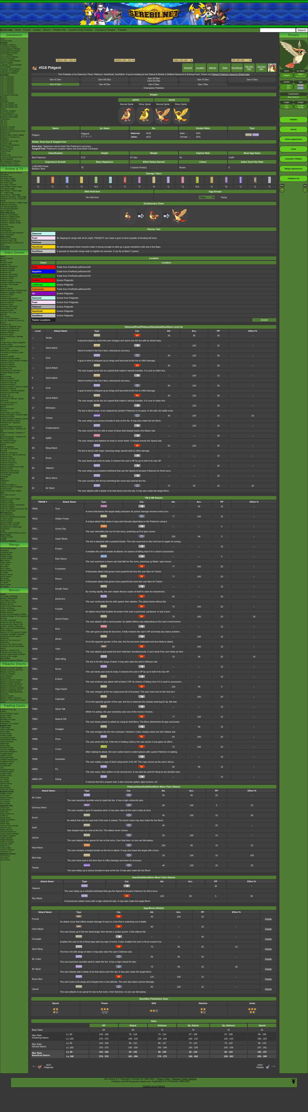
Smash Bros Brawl (7, 443)
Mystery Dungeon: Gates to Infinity (14, 387)
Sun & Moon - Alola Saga (10, 195)
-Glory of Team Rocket (9, 826)
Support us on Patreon (154, 1086)
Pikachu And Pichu (7, 672)
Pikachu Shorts (14, 664)
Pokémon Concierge (8, 239)
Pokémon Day (6, 143)
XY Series (4, 583)
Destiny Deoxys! (6, 612)
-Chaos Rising (6, 734)
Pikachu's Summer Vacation (11, 668)
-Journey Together (7, 750)
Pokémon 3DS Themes (9, 525)
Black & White (5, 377)
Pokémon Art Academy (9, 351)
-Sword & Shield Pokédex (10, 61)
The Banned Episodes (9, 209)
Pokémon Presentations (9, 145)
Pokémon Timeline (7, 127)
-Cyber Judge (5, 848)
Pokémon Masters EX (9, 276)
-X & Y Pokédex (6, 55)
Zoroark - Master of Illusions (11, 626)
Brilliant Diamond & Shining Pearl (13, 290)
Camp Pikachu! (6, 676)
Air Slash (50, 488)
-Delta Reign (5, 728)
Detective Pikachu (7, 333)
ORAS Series (5, 585)
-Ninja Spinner (6, 810)
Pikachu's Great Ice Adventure (12, 688)
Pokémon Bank (6, 345)
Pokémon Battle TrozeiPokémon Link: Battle (13, 348)
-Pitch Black (5, 732)
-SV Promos (5, 796)
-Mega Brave (5, 818)
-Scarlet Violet (5, 774)
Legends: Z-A (5, 264)
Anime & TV (14, 168)
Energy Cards (5, 718)
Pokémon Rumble (7, 417)
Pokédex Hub (59, 30)
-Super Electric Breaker (9, 834)
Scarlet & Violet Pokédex (80, 30)
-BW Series (4, 782)
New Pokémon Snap (8, 308)
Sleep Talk (60, 709)
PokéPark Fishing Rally (9, 473)
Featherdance (52, 428)
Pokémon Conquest (8, 389)
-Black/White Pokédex (9, 53)
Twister (49, 418)
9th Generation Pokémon (10, 161)
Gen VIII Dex (104, 79)
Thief (57, 649)
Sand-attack (52, 348)
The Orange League (8, 181)
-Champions (5, 119)
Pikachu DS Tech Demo (9, 471)
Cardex (3, 109)
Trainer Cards (5, 716)
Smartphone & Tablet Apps (10, 527)
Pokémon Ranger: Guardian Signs (14, 415)
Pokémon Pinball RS (8, 463)
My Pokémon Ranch (8, 441)
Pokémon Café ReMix (9, 274)
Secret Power (61, 619)
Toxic (57, 508)
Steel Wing (60, 659)
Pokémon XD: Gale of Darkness (13, 455)
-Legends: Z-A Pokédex (9, 71)
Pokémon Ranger (7, 465)
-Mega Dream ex (7, 814)
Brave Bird (37, 979)
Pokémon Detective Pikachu (11, 660)
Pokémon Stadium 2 (8, 485)
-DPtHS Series (6, 784)
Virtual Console (6, 521)
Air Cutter (36, 797)
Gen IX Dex (55, 79)
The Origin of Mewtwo (9, 596)
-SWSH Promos (6, 798)
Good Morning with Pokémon (11, 233)
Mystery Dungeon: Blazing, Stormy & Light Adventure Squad (14, 420)
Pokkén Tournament (8, 367)
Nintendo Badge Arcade (9, 373)
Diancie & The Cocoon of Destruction (10, 641)
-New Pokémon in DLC (9, 163)
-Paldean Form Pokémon (10, 165)
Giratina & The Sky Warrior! (11, 622)
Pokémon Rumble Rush (9, 329)
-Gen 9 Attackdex (7, 93)
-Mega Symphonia (7, 820)
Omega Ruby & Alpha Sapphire (12, 343)
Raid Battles (5, 722)
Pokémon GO (5, 272)
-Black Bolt (4, 744)
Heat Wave (37, 847)
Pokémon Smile (6, 304)
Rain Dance (61, 559)
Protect (58, 548)
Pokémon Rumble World (10, 359)
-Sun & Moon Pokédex (9, 57)
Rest (57, 629)
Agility (49, 438)
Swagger (59, 729)
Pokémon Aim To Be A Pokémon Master (13, 200)
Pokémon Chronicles (8, 205)
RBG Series (5, 561)
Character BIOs (6, 552)
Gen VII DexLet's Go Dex (153, 79)
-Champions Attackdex (9, 95)
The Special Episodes (9, 207)
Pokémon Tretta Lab (8, 383)
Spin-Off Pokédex (7, 103)
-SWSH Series (6, 776)
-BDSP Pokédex (6, 63)
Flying (224, 197)
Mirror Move (52, 478)
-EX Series (4, 786)
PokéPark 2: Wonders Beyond (12, 391)
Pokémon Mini (6, 489)
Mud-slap (36, 857)
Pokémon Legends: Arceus (11, 292)
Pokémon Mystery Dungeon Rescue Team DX (11, 301)
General (188, 68)
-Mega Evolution (6, 742)
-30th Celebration (7, 730)
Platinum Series (6, 575)
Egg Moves (237, 68)
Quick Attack (52, 368)
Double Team (61, 589)
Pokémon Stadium (7, 507)
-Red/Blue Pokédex (8, 45)
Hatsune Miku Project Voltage (12, 135)
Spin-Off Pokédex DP (8, 105)
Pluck (58, 739)
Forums (27, 30)
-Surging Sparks (6, 754)
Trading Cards (14, 705)
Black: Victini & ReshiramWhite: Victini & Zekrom (12, 629)
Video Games (14, 252)
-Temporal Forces (7, 762)
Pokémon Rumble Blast (9, 393)
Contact (37, 30)
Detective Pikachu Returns (10, 282)
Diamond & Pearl (7, 409)
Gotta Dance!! (5, 678)
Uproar (35, 837)
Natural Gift (60, 719)
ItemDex (3, 97)
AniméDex (4, 175)
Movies (14, 590)
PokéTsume (5, 249)
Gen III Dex (104, 84)
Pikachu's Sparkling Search (11, 690)
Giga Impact (61, 689)
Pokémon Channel (7, 459)
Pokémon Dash (6, 457)
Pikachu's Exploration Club (11, 686)
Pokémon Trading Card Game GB (13, 509)
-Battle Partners (6, 830)
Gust (48, 358)
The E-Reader (6, 475)
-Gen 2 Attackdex (7, 79)
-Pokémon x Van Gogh (9, 141)
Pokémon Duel (6, 369)
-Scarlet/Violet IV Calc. (9, 115)
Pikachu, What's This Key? (11, 698)
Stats (224, 68)
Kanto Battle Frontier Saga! (11, 187)
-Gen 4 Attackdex (7, 83)
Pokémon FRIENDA (8, 541)
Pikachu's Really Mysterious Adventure (11, 693)
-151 (2, 768)
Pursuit (35, 919)
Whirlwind (50, 408)
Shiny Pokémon (6, 211)
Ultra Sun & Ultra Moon (9, 319)
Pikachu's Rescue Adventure (11, 670)
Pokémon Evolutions (8, 219)
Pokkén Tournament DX (9, 331)
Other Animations (7, 235)
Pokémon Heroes (7, 608)
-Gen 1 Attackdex (7, 77)
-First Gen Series (7, 790)
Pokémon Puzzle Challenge (11, 487)
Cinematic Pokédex (8, 111)
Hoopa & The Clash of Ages (11, 644)
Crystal (3, 483)
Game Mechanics (7, 113)
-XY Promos (5, 802)
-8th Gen (3, 123)
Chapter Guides (6, 556)
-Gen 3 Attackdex (7, 81)
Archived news (6, 41)
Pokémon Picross (7, 363)
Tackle (49, 338)
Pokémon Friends (7, 270)
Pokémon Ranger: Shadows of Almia (12, 434)
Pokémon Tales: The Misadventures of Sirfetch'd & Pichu (12, 243)
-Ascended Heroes (7, 738)
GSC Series (5, 565)
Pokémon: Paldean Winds (10, 223)
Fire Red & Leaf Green (9, 449)
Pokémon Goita (6, 537)
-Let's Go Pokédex (7, 59)
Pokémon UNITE (7, 278)
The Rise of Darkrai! (8, 620)
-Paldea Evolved (6, 772)
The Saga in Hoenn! (8, 185)
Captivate (59, 699)
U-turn (58, 749)
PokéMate (4, 477)
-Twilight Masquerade (8, 760)
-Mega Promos (6, 794)
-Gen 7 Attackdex (7, 89)
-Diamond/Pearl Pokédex (10, 51)
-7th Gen (3, 125)
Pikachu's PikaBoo (7, 674)
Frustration (60, 569)
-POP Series (5, 804)
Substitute (60, 759)
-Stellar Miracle (6, 838)
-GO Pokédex (5, 67)
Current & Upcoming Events (11, 157)
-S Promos (4, 858)
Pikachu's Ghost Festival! (10, 682)
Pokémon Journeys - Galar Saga (13, 197)
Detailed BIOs (5, 554)
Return (58, 579)
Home (18, 30)
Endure (58, 679)
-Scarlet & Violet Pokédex (10, 69)
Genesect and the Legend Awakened (10, 637)
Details (264, 320)
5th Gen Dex (249, 67)
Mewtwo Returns (7, 604)
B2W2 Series (5, 581)
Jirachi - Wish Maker (8, 610)
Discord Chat (5, 155)
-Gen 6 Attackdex (7, 87)
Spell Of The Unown (8, 602)
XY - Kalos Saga (6, 193)
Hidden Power (62, 518)
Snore (35, 817)
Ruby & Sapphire (7, 447)
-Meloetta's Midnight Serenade (12, 634)
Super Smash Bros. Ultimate (11, 337)
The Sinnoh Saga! (7, 189)
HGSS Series (5, 577)
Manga (14, 544)
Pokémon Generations (9, 215)
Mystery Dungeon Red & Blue (12, 467)
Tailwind (50, 468)
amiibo (3, 531)
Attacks (212, 68)
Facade (59, 609)
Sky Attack (37, 898)
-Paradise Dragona (7, 836)
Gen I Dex (203, 84)
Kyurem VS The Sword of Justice (13, 632)
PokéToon (4, 225)
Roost (49, 458)
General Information (8, 548)
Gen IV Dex (55, 84)
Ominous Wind (39, 807)
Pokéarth (122, 30)
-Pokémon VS (5, 852)
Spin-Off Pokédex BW (9, 107)
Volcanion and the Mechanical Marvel (12, 647)
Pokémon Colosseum (8, 453)
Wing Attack (51, 448)
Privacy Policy (164, 1079)
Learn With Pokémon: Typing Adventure (11, 400)
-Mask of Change (7, 842)
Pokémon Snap (6, 501)
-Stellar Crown (6, 756)
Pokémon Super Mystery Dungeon (14, 361)
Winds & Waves (6, 258)
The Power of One (7, 600)
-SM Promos (5, 800)
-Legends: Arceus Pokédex (11, 65)
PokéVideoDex (6, 231)
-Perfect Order (6, 736)
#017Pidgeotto (48, 1066)
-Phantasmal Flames (8, 740)
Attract (58, 639)
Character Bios (6, 177)
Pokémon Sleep (6, 280)
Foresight (36, 939)
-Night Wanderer (6, 840)
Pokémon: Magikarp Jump (10, 327)
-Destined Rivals (6, 748)
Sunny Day (60, 528)
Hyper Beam (61, 538)
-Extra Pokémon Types (9, 714)
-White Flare (5, 746)
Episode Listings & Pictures (11, 173)
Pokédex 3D (5, 395)
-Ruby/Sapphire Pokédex (10, 49)
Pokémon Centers (7, 129)
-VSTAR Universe (7, 850)
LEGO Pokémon (6, 147)
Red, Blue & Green (7, 495)
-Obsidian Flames (7, 770)
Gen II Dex (153, 84)
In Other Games (6, 519)
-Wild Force (4, 846)
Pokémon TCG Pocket (9, 284)
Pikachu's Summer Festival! (11, 680)
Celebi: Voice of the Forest (10, 606)
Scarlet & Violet (6, 262)
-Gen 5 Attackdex (7, 85)
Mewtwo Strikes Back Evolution (12, 654)
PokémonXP (5, 133)
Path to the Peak (7, 227)
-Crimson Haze (6, 844)
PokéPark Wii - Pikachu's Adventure (10, 424)
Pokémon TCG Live (8, 313)
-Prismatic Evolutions (8, 752)
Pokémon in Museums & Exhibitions (10, 138)
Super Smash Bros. (8, 511)
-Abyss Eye (4, 808)
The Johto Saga (6, 183)
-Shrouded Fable (7, 758)
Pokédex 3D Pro (6, 397)
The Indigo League (7, 179)
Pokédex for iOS (6, 405)
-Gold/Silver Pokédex (8, 47)
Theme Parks (5, 151)
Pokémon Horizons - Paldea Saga (13, 203)
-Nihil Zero (4, 812)
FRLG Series (5, 569)
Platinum (3, 411)
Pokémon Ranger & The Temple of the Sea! (14, 617)
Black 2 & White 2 (7, 379)
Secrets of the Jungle (8, 656)
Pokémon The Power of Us (11, 652)
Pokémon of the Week (9, 117)
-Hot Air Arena (5, 828)
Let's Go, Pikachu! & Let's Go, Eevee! (12, 322)
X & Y (2, 341)
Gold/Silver (4, 481)
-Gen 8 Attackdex (7, 91)
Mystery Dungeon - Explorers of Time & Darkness (13, 438)
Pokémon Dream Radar (9, 381)
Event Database (6, 159)
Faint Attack (37, 929)
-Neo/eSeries (5, 788)
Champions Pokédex (105, 30)
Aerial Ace (60, 599)
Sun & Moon (5, 317)
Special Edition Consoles (10, 523)
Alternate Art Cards (7, 720)
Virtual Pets (4, 529)
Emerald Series (6, 571)
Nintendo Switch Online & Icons (12, 533)
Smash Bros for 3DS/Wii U (10, 371)
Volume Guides (6, 559)
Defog (58, 779)
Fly (56, 769)
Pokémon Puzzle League (10, 499)
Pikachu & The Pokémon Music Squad (12, 701)
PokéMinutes (5, 229)
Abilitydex (4, 101)
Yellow (2, 497)
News (2, 39)
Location (200, 68)
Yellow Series (5, 563)
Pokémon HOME (7, 294)
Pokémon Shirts (6, 149)
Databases (14, 35)
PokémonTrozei (6, 469)
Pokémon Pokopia (7, 268)
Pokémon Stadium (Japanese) (12, 505)
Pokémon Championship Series (12, 131)
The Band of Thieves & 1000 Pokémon (11, 354)
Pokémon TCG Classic (9, 724)
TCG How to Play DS (8, 403)
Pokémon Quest (6, 335)
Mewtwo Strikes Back (8, 598)
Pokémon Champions (8, 266)
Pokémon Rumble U (8, 385)
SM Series (4, 587)
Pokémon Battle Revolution (11, 427)
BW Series (4, 579)
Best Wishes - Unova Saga (11, 191)
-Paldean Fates (6, 764)
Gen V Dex (252, 79)
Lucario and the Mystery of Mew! (13, 614)
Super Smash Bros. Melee (10, 491)
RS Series (4, 567)
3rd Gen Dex (261, 67)
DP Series (4, 573)
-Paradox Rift (5, 766)
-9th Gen (3, 121)
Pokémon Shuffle (7, 357)
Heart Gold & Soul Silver (10, 413)
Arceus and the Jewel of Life (11, 624)
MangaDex (4, 550)
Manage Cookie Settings (184, 1079)
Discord (47, 30)
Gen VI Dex (203, 79)
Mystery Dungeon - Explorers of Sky (13, 430)
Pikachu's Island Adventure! (11, 684)
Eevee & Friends (7, 696)
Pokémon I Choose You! (10, 650)
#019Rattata (259, 1066)
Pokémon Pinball (7, 503)
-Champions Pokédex (8, 73)
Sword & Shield (6, 288)
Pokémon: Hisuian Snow (10, 221)
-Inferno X (4, 816)
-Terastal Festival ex (8, 832)
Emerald (3, 451)
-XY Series (4, 780)
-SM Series (4, 778)
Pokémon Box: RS (7, 461)
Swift (34, 827)
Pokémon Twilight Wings (10, 217)
